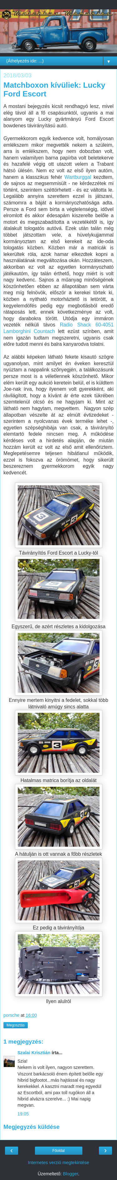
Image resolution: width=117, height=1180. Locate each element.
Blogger (70, 1173)
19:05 (23, 1113)
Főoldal (58, 1150)
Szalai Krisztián (34, 1052)
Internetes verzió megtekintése (58, 1162)
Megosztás (16, 1025)
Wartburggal (78, 177)
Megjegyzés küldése (31, 1127)
